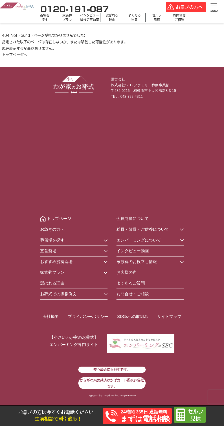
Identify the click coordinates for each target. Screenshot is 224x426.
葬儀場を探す (52, 240)
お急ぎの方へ (52, 229)
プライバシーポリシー (88, 316)
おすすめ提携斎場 (56, 261)
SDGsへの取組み (132, 316)
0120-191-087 (74, 9)
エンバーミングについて (138, 240)
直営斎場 (48, 251)
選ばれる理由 (112, 17)
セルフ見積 (157, 17)
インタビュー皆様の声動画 (89, 17)
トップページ (59, 218)
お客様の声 (126, 272)
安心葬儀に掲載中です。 (111, 369)
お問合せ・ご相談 (132, 294)
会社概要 (51, 316)
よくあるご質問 (130, 283)
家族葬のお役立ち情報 (136, 261)
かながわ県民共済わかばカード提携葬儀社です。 (112, 383)
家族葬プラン (67, 17)
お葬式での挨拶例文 (58, 294)
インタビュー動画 (132, 251)
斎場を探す (44, 17)
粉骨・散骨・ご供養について (142, 229)
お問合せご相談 (179, 17)
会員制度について (132, 218)
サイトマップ (169, 316)
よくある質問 (134, 17)
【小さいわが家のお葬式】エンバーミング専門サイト (74, 341)
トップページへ (14, 55)
